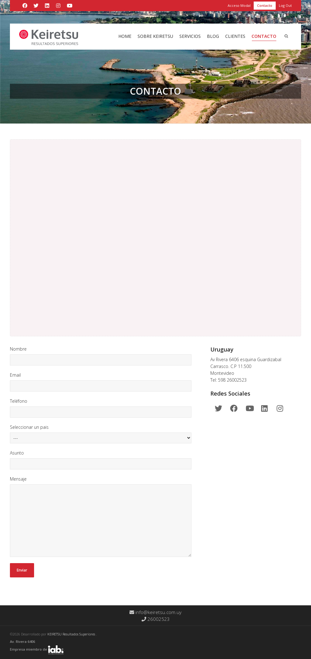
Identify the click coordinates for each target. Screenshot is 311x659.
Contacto (264, 5)
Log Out (285, 5)
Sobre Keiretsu (155, 36)
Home (124, 36)
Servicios (190, 36)
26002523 (156, 619)
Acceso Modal (239, 5)
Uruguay (222, 349)
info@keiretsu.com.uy (155, 612)
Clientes (235, 36)
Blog (213, 36)
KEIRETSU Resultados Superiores (71, 634)
